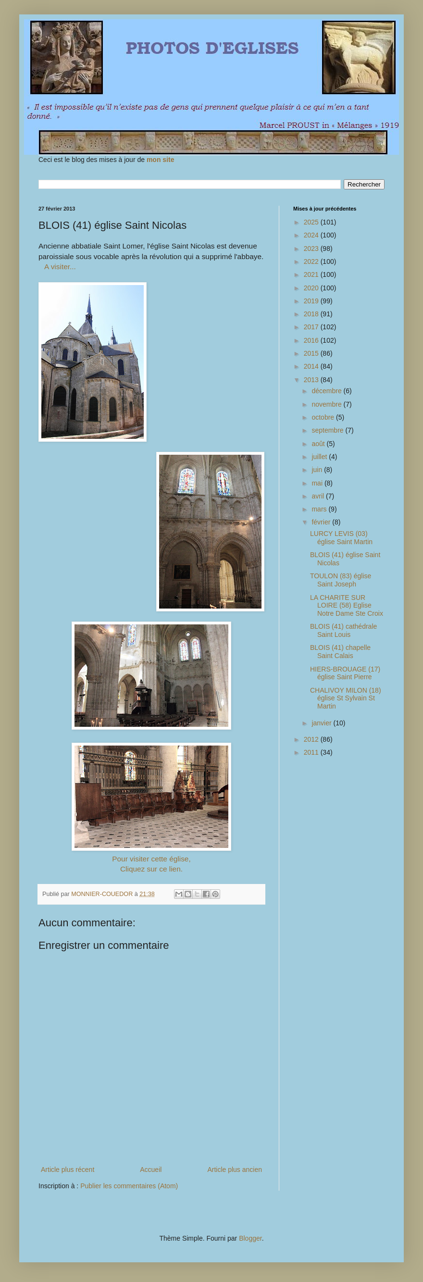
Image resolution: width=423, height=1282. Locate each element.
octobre (323, 417)
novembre (327, 404)
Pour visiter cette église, (151, 859)
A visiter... (60, 266)
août (318, 444)
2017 (312, 327)
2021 (312, 274)
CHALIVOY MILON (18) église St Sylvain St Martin (345, 698)
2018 (312, 314)
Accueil (151, 1169)
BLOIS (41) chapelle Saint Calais (340, 652)
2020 (312, 288)
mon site (160, 159)
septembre (328, 430)
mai (317, 483)
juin (317, 469)
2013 (312, 380)
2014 (312, 366)
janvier (322, 723)
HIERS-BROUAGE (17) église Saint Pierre (345, 673)
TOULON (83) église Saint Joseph (340, 580)
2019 (312, 301)
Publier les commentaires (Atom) (129, 1186)
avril (318, 496)
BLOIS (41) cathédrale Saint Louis (343, 630)
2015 (312, 353)
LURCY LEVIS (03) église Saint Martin (341, 538)
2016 (312, 340)
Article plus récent (67, 1169)
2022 (312, 261)
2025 (312, 222)
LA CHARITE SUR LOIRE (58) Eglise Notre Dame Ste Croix (346, 606)
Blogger (250, 1238)
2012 (312, 739)
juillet (320, 457)
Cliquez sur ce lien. (151, 869)
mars (319, 509)
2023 (312, 248)
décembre (327, 391)
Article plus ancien (234, 1169)
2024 (312, 235)
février (321, 522)
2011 (312, 752)
